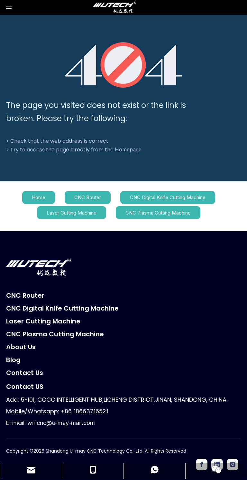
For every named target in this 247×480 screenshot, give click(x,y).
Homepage (128, 149)
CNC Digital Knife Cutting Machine (168, 197)
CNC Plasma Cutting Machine (158, 213)
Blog (13, 359)
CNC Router (87, 197)
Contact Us (24, 372)
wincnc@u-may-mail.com (61, 422)
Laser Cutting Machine (71, 213)
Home (38, 197)
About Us (21, 346)
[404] (123, 65)
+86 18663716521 (84, 411)
